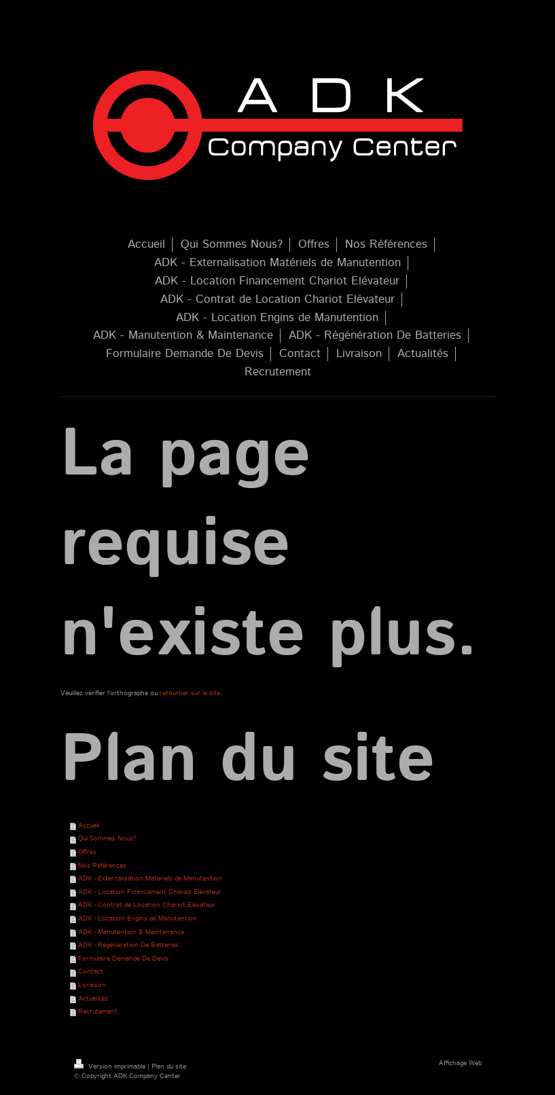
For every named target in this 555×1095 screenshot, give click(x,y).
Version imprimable (110, 1066)
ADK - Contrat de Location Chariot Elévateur (146, 905)
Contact (90, 971)
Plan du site (168, 1066)
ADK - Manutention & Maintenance (131, 932)
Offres (87, 852)
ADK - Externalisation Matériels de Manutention (150, 878)
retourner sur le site (190, 693)
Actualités (93, 998)
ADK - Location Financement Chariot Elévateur (149, 892)
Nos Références (102, 865)
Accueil (88, 825)
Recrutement (98, 1011)
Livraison (92, 985)
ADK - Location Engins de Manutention (137, 918)
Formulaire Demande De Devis (123, 958)
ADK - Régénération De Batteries (128, 945)
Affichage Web (460, 1063)
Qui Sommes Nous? (107, 838)
